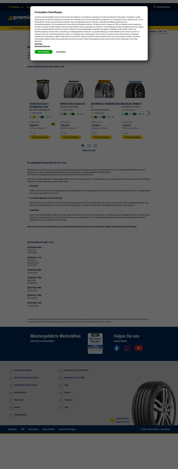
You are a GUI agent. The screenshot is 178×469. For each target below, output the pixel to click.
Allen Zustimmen (43, 52)
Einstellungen (61, 52)
